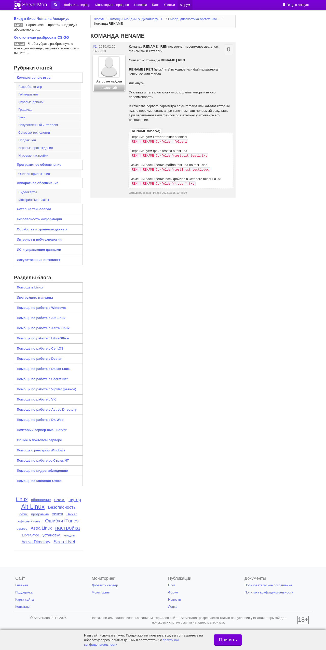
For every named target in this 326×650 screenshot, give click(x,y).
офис (23, 514)
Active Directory (36, 542)
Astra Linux (41, 528)
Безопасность (62, 507)
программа (40, 514)
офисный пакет (30, 521)
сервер (22, 528)
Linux (22, 499)
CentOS (59, 500)
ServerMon (34, 4)
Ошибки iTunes (62, 520)
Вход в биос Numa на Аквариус (41, 19)
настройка (67, 528)
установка (51, 535)
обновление (41, 500)
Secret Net (64, 541)
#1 (95, 46)
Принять (228, 639)
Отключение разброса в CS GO (41, 37)
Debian (71, 514)
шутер (75, 499)
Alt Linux (33, 506)
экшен (57, 514)
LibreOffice (30, 535)
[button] (55, 4)
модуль (69, 535)
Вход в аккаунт (295, 5)
